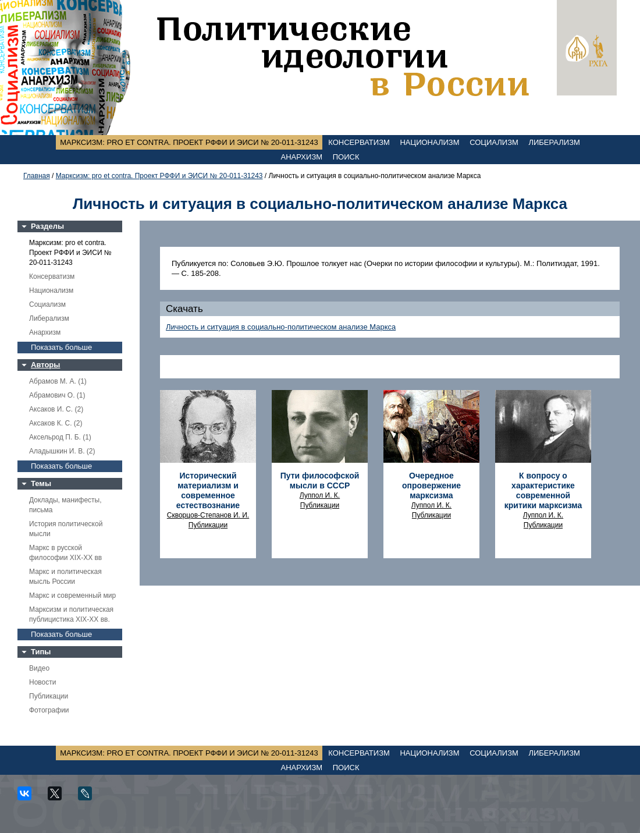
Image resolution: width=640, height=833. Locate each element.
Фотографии (49, 710)
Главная (36, 176)
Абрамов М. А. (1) (58, 381)
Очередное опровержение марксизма (431, 485)
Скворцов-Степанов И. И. (208, 515)
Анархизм (302, 157)
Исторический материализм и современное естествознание (208, 490)
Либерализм (553, 142)
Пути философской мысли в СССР (320, 480)
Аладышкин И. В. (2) (62, 451)
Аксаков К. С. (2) (56, 423)
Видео (39, 668)
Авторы (45, 364)
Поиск (346, 157)
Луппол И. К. (320, 495)
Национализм (429, 142)
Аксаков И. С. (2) (56, 409)
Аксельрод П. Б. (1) (60, 437)
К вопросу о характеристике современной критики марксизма (543, 490)
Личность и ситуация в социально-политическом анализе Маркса (281, 326)
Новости (42, 682)
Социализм (494, 142)
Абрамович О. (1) (57, 395)
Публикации (48, 696)
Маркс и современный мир (72, 595)
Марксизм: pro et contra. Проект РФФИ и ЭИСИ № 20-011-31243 (189, 142)
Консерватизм (359, 142)
